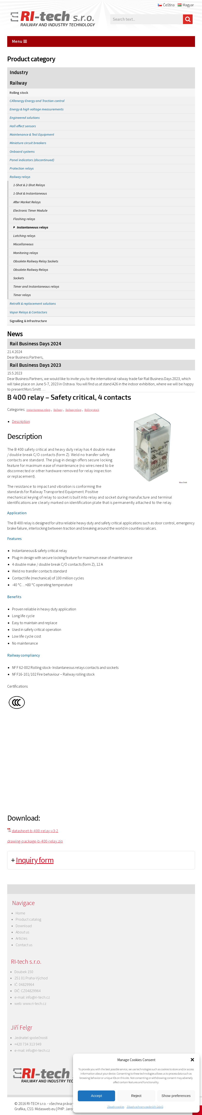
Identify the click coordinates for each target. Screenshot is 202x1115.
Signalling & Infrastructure (28, 321)
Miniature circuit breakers (28, 143)
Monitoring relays (25, 253)
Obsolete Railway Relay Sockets (35, 261)
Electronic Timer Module (30, 210)
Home (20, 913)
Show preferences (176, 1096)
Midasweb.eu (45, 1108)
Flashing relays (24, 219)
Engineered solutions (25, 117)
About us (22, 932)
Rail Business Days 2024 (35, 344)
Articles (21, 938)
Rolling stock (19, 92)
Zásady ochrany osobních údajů (145, 1107)
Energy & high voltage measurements (37, 109)
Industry (19, 72)
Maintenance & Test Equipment (32, 134)
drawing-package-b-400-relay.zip (35, 841)
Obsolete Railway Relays (30, 269)
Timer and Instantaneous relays (36, 286)
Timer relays (22, 295)
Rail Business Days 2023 (35, 365)
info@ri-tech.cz (38, 997)
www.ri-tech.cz (34, 1003)
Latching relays (24, 236)
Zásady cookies (115, 1107)
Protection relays (22, 168)
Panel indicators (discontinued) (32, 160)
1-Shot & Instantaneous (30, 193)
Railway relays (20, 177)
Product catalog (28, 919)
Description (21, 421)
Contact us (24, 944)
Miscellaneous (23, 244)
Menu (19, 41)
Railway (18, 83)
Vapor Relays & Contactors (28, 312)
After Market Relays (27, 202)
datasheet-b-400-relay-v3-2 (35, 830)
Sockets (18, 278)
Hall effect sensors (23, 126)
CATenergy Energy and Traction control (37, 101)
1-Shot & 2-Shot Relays (29, 185)
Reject (136, 1096)
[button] (192, 1059)
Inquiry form (35, 860)
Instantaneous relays (32, 227)
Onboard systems (22, 151)
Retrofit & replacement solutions (33, 303)
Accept (96, 1096)
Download (24, 925)
